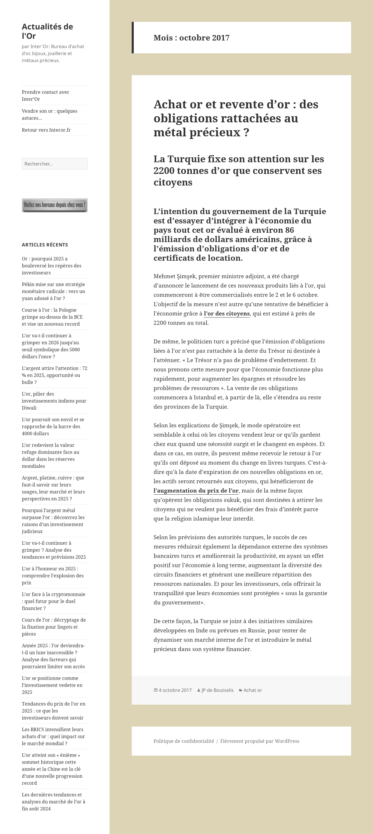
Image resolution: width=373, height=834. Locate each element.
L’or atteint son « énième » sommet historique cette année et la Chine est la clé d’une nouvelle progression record (52, 769)
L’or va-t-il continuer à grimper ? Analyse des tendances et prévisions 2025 (54, 550)
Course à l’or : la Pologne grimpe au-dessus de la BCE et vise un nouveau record (52, 317)
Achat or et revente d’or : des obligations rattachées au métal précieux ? (236, 118)
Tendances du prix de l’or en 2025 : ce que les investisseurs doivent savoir (53, 711)
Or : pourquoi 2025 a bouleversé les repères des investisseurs (51, 265)
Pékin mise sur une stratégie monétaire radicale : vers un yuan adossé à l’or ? (53, 291)
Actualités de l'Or (47, 31)
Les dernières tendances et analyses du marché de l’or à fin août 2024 (53, 801)
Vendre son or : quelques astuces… (49, 114)
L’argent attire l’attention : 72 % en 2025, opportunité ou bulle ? (54, 375)
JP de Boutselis (218, 690)
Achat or (253, 690)
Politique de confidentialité (184, 741)
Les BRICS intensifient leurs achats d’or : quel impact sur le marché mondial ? (53, 736)
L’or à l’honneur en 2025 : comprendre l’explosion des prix (53, 575)
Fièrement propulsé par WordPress (259, 741)
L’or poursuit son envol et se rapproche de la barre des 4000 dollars (53, 426)
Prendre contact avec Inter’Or (45, 95)
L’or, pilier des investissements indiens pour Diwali (54, 401)
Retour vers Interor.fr (46, 130)
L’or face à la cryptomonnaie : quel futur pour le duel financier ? (53, 601)
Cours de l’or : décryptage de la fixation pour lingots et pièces (54, 627)
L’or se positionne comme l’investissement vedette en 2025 (52, 685)
